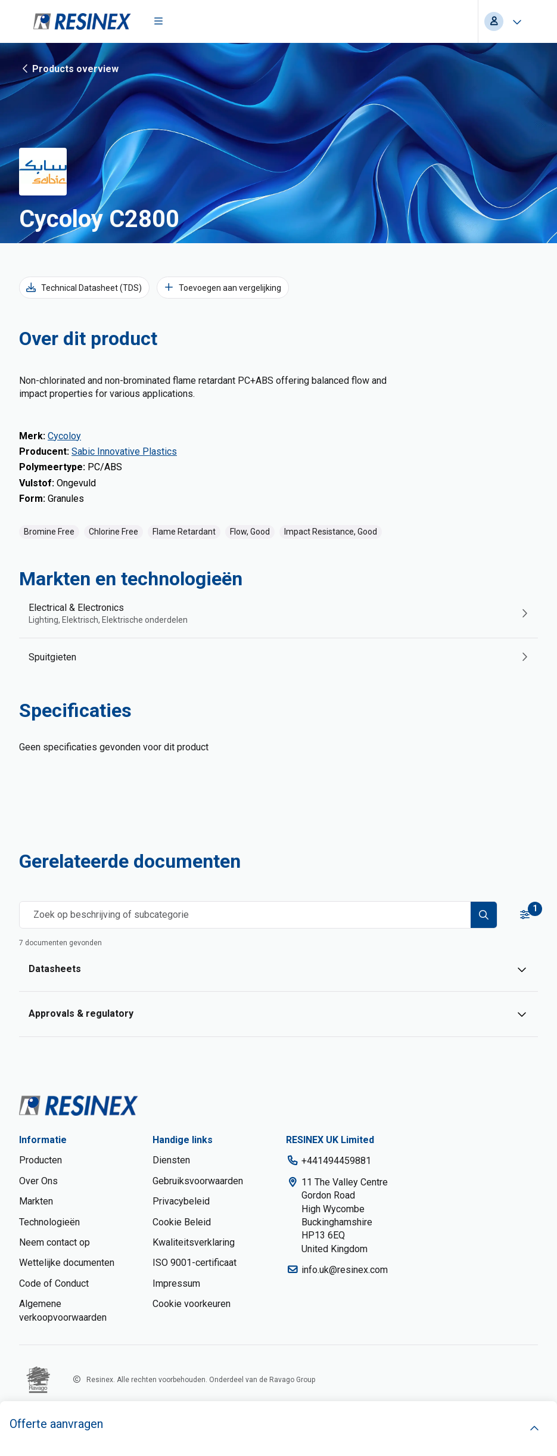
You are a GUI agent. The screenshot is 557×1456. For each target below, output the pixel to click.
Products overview (69, 68)
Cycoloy (64, 436)
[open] (534, 1428)
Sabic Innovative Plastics (124, 451)
